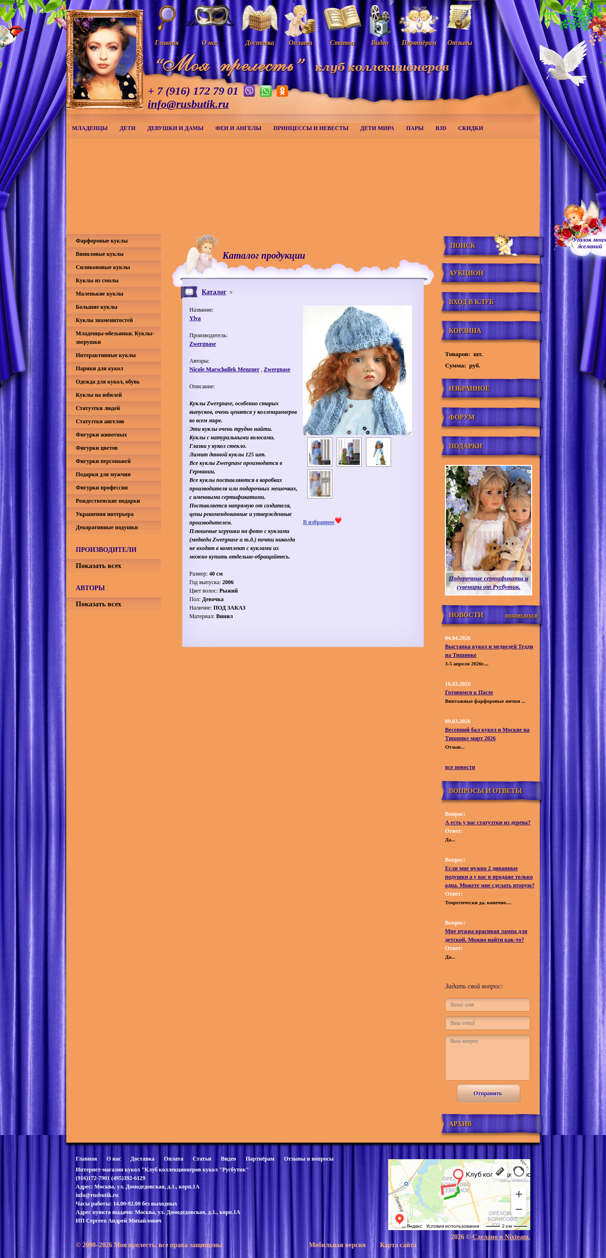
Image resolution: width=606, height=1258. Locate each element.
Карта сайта (398, 1245)
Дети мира (377, 128)
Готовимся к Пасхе (469, 692)
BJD (441, 128)
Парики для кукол (99, 368)
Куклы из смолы (97, 280)
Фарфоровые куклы (102, 240)
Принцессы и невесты (310, 128)
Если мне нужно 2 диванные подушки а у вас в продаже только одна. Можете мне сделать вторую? (490, 877)
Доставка (142, 1158)
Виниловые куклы (100, 254)
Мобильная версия (337, 1245)
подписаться (521, 615)
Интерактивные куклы (106, 355)
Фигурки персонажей (103, 461)
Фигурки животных (101, 434)
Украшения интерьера (105, 514)
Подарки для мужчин (103, 474)
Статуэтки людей (98, 408)
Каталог (214, 292)
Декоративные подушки (107, 527)
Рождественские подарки (108, 501)
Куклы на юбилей (99, 395)
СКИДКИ (470, 128)
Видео (228, 1158)
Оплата (173, 1158)
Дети (128, 128)
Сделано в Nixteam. (501, 1237)
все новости (460, 767)
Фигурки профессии (102, 487)
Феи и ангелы (238, 128)
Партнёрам (260, 1158)
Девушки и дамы (175, 128)
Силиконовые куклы (103, 267)
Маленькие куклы (100, 293)
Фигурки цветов (97, 448)
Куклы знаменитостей (104, 320)
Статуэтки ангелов (100, 421)
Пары (415, 128)
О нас (114, 1158)
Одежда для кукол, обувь (108, 381)
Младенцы (90, 128)
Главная (86, 1158)
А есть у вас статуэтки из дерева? (488, 822)
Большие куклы (96, 307)
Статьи (202, 1158)
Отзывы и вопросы (309, 1158)
